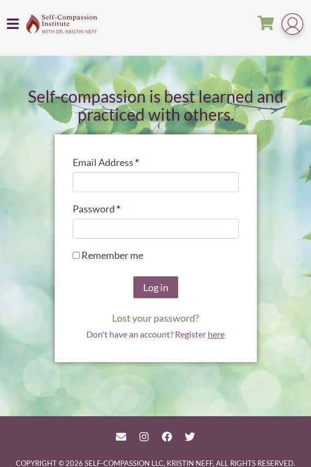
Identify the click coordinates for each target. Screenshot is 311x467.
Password (116, 207)
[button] (13, 23)
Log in (155, 287)
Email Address (125, 160)
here (216, 334)
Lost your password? (155, 318)
